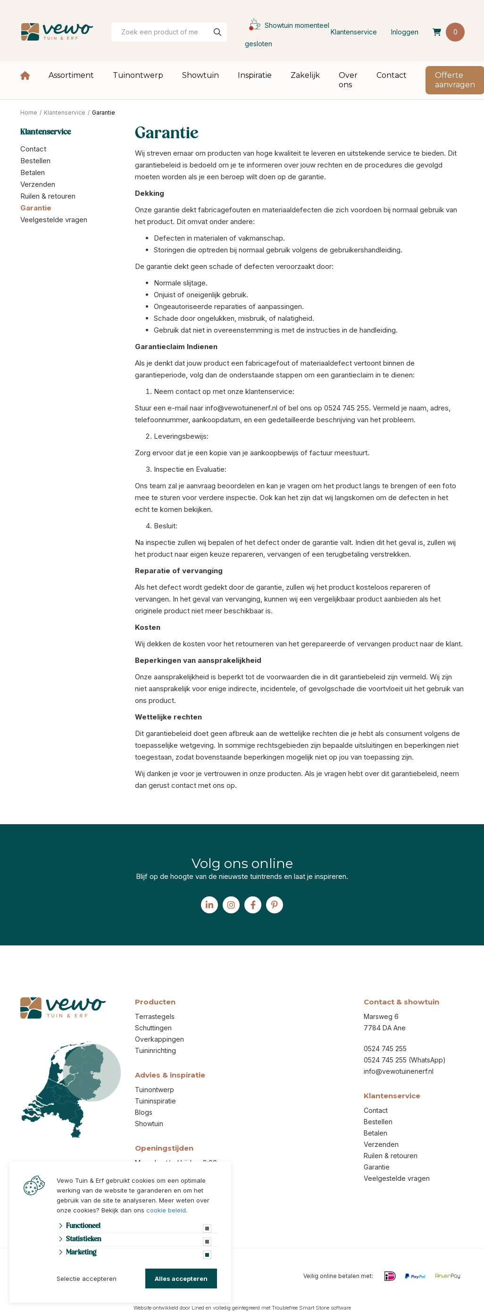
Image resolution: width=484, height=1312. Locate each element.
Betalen (32, 172)
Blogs (143, 1112)
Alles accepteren (181, 1278)
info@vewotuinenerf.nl (399, 1071)
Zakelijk (305, 75)
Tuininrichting (155, 1050)
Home (25, 75)
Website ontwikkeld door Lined (169, 1307)
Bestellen (35, 160)
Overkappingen (159, 1039)
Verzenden (37, 184)
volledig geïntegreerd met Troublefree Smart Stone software (282, 1307)
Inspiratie (255, 75)
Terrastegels (155, 1016)
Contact (391, 75)
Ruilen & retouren (47, 196)
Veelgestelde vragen (53, 219)
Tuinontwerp (138, 75)
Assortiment (71, 75)
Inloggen (404, 32)
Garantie (35, 207)
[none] (217, 32)
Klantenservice (354, 32)
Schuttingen (153, 1028)
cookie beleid (166, 1210)
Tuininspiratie (155, 1101)
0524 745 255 (385, 1049)
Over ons (348, 80)
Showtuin (200, 75)
